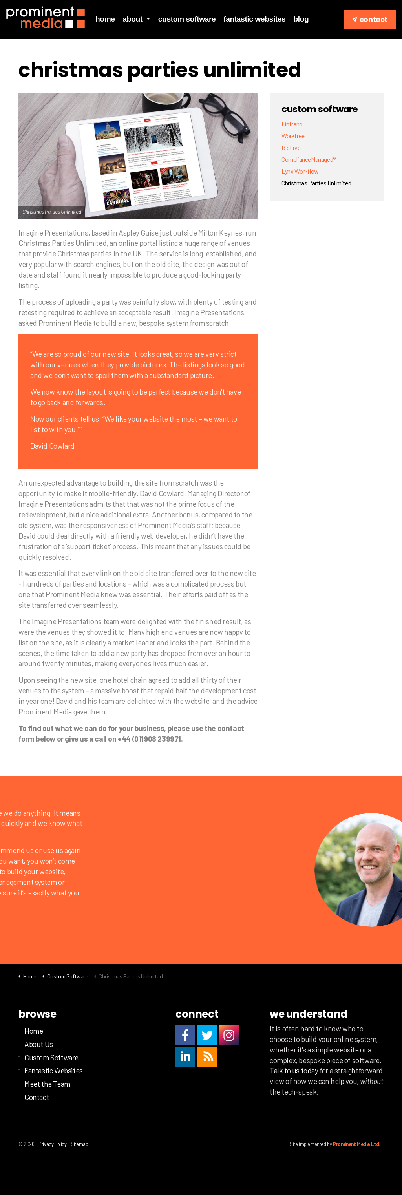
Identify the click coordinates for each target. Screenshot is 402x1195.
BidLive (290, 147)
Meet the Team (47, 1083)
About (133, 19)
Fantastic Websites (254, 19)
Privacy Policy (52, 1144)
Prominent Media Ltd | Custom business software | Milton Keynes (46, 17)
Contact (369, 19)
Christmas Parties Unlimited (316, 182)
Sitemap (79, 1144)
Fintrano (292, 124)
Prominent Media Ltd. (356, 1144)
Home (105, 19)
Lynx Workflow (300, 171)
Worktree (293, 135)
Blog (301, 19)
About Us (38, 1044)
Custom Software (187, 19)
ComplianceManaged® (308, 159)
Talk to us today (294, 1070)
